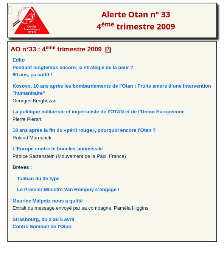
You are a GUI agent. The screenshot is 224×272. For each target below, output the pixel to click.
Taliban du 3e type (38, 178)
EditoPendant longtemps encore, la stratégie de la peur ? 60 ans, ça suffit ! (72, 67)
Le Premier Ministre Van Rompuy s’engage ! (68, 189)
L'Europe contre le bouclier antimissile (57, 148)
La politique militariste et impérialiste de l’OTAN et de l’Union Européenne (98, 111)
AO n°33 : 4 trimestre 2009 (56, 49)
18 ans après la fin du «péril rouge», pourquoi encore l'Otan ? (84, 130)
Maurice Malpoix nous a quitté (47, 201)
